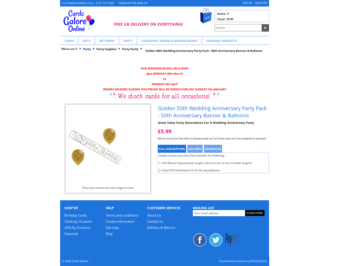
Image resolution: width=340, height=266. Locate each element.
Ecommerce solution (232, 261)
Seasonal (71, 233)
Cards (69, 41)
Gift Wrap (106, 41)
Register (261, 3)
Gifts (86, 41)
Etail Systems (258, 261)
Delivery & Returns (161, 227)
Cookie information (120, 221)
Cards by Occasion (78, 221)
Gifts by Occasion (77, 227)
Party (128, 41)
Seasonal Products (221, 41)
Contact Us (155, 221)
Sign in (247, 3)
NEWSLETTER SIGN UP (133, 3)
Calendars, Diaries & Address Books (169, 41)
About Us (154, 215)
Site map (112, 227)
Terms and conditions (122, 215)
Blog (109, 233)
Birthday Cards (75, 215)
